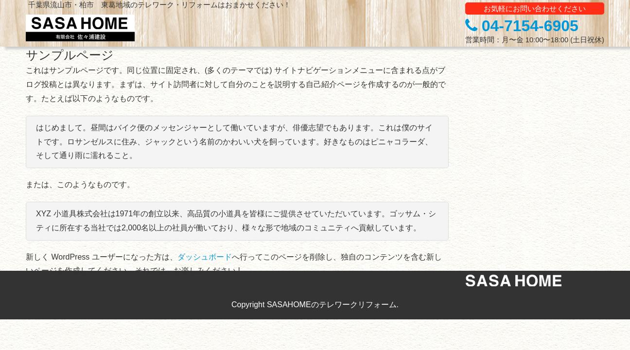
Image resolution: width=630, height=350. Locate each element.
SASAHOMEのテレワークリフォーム (332, 304)
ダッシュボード (204, 257)
